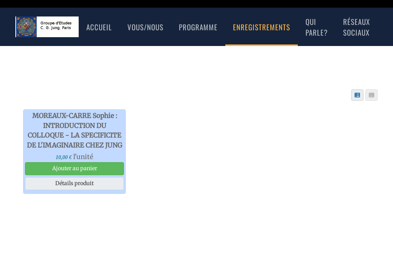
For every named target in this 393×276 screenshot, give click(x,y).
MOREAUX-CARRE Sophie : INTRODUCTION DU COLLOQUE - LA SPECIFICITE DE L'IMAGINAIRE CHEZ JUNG (74, 131)
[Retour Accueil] (47, 27)
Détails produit (74, 183)
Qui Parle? (316, 27)
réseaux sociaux (356, 27)
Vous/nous (145, 26)
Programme (198, 26)
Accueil (99, 26)
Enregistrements (261, 26)
